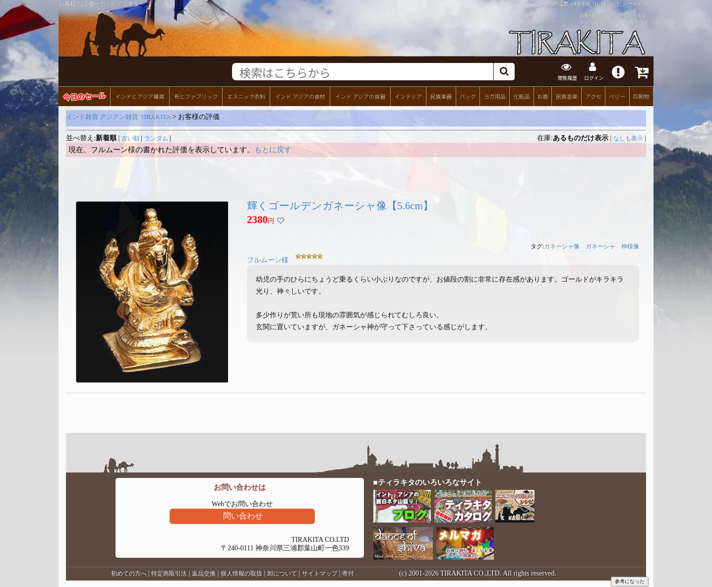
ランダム (156, 136)
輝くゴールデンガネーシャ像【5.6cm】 (340, 204)
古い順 (130, 136)
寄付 (348, 572)
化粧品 (521, 95)
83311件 (643, 3)
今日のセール (84, 94)
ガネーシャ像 (562, 245)
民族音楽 (567, 95)
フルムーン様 (268, 259)
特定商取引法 (169, 572)
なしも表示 (628, 136)
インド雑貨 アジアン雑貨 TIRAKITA (118, 115)
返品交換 (204, 572)
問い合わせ (243, 515)
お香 (542, 95)
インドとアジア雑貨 (139, 95)
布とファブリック (196, 95)
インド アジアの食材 (300, 95)
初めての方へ (129, 572)
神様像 (630, 245)
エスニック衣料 (246, 95)
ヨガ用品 (495, 95)
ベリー (617, 95)
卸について (282, 572)
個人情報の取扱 (241, 572)
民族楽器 (441, 95)
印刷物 (641, 95)
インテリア (408, 95)
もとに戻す (273, 148)
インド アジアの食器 (360, 95)
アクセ (594, 95)
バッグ (468, 95)
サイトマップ (320, 572)
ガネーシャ (600, 245)
